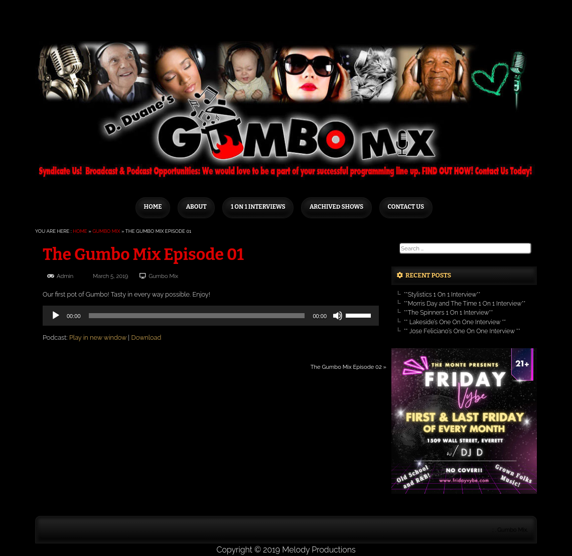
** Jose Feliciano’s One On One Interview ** (462, 331)
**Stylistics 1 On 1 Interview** (442, 294)
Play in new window (97, 337)
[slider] (197, 315)
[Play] (56, 316)
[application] (211, 316)
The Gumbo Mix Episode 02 (346, 366)
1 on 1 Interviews (258, 206)
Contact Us (405, 206)
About (196, 206)
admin (65, 276)
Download (146, 337)
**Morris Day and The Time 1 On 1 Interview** (464, 303)
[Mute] (338, 316)
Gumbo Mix (106, 231)
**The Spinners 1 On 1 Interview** (448, 312)
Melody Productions (318, 549)
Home (153, 206)
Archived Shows (336, 206)
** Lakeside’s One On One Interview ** (455, 322)
